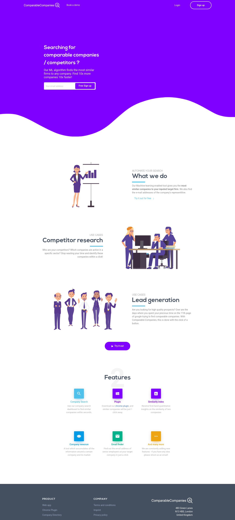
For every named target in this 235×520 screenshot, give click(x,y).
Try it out (117, 346)
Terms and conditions (105, 505)
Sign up (201, 5)
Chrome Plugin (49, 510)
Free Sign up (85, 85)
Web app (46, 505)
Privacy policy (100, 515)
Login (177, 5)
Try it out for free (145, 198)
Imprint (97, 510)
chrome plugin (122, 406)
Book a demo (73, 5)
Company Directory (52, 515)
